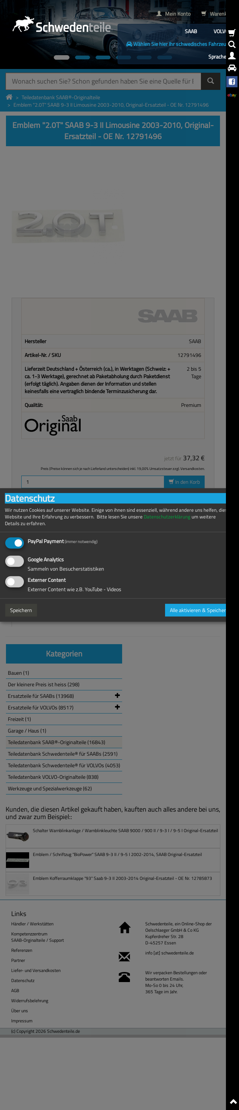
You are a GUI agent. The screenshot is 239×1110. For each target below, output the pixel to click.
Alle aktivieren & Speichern (199, 610)
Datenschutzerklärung (167, 516)
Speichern (21, 610)
